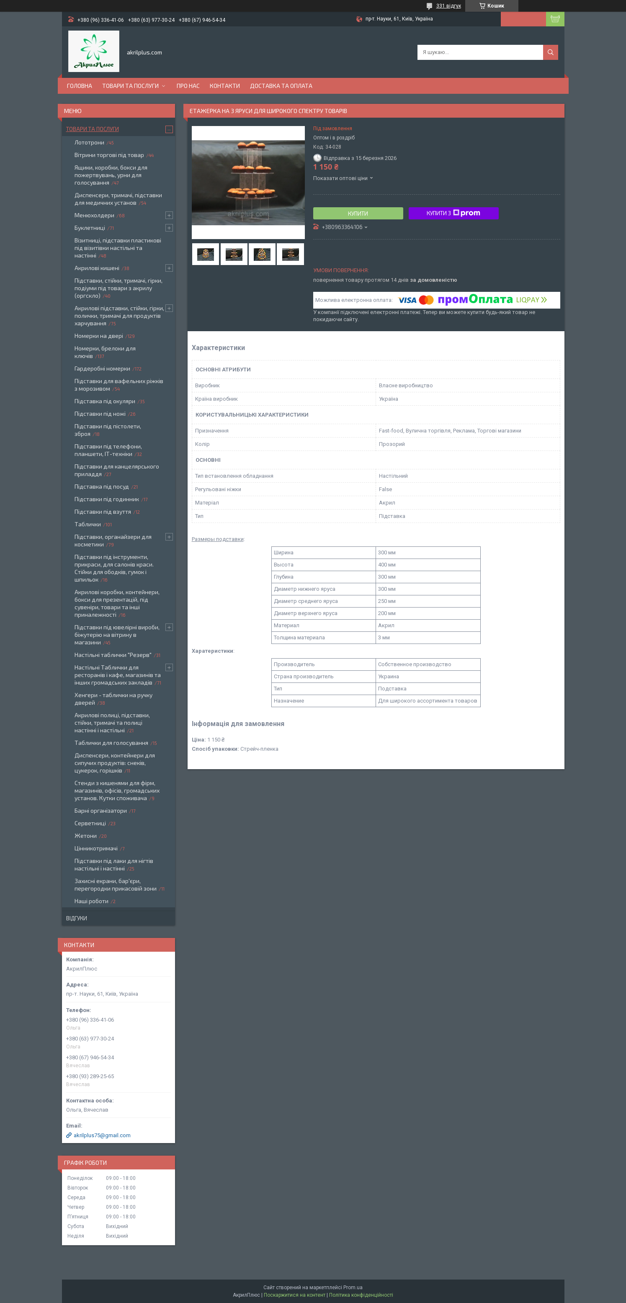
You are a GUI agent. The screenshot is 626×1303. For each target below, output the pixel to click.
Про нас (188, 85)
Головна (79, 85)
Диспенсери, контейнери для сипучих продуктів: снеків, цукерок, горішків (115, 763)
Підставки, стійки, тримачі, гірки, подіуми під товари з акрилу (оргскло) (118, 288)
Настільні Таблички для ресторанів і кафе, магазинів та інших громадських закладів (118, 675)
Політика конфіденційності (361, 1295)
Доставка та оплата (281, 85)
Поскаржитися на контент (294, 1295)
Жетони (86, 835)
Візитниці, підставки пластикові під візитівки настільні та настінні (118, 248)
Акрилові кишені (97, 267)
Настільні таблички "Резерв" (113, 654)
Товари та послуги (130, 85)
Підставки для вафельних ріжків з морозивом (119, 384)
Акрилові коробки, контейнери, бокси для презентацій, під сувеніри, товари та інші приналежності (117, 603)
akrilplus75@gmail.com (102, 1135)
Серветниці (90, 823)
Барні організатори (101, 810)
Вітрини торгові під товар (109, 154)
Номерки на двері (99, 335)
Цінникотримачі (96, 848)
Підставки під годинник (107, 498)
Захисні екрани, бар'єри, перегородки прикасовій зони (116, 884)
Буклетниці (90, 227)
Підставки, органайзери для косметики (113, 540)
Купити (358, 213)
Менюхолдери (94, 215)
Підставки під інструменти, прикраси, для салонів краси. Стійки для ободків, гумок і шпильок (114, 568)
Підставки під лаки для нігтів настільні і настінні (114, 864)
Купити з (453, 213)
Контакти (225, 85)
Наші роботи (91, 900)
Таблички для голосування (111, 742)
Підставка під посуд (102, 486)
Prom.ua (353, 1287)
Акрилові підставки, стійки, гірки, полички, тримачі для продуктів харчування (119, 315)
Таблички (88, 524)
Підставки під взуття (103, 511)
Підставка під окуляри (105, 400)
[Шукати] (550, 52)
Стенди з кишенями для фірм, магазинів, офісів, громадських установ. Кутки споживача (117, 790)
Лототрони (89, 142)
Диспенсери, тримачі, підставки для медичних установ (118, 198)
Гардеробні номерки (102, 368)
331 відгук (448, 6)
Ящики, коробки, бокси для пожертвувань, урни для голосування (111, 175)
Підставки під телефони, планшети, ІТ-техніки (108, 450)
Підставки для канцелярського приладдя (117, 470)
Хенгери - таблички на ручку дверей (113, 698)
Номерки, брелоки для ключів (105, 352)
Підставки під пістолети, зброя (108, 429)
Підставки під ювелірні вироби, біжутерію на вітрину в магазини (117, 634)
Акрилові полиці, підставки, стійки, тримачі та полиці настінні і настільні (112, 722)
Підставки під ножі (100, 413)
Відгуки (76, 918)
